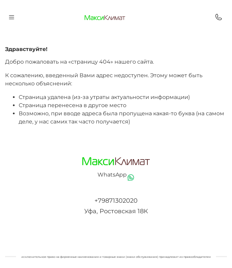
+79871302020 (116, 200)
